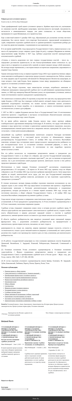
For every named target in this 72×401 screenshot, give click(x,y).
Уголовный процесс (13, 304)
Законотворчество (38, 304)
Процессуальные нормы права (21, 306)
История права (48, 304)
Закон (21, 304)
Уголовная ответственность (32, 339)
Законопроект (28, 304)
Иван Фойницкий (22, 22)
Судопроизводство (9, 337)
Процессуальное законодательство (9, 329)
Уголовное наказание (37, 306)
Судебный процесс (9, 335)
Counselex (36, 3)
